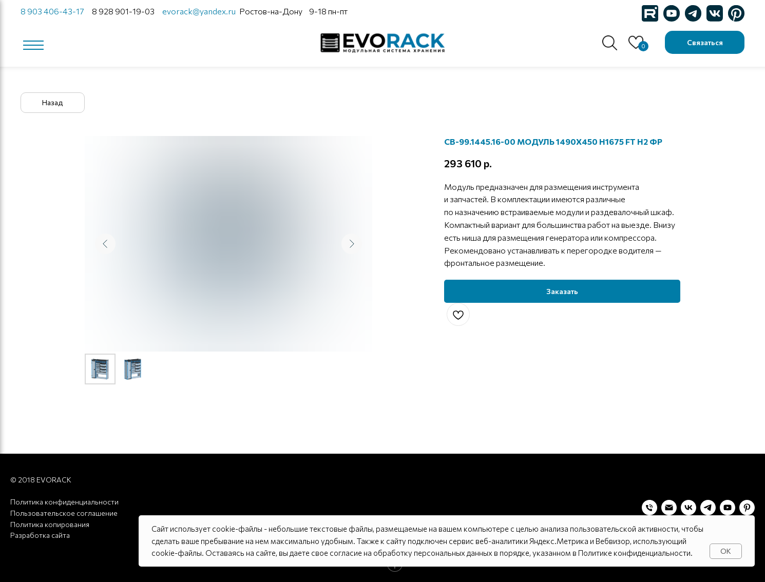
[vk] (688, 507)
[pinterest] (747, 507)
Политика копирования (49, 524)
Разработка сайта (40, 535)
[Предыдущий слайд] (105, 244)
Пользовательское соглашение (64, 513)
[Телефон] (649, 507)
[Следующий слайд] (351, 244)
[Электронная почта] (669, 507)
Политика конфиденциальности (64, 501)
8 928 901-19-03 (123, 11)
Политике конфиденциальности (634, 552)
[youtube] (727, 507)
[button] (704, 42)
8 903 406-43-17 (52, 11)
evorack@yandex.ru (199, 11)
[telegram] (708, 507)
